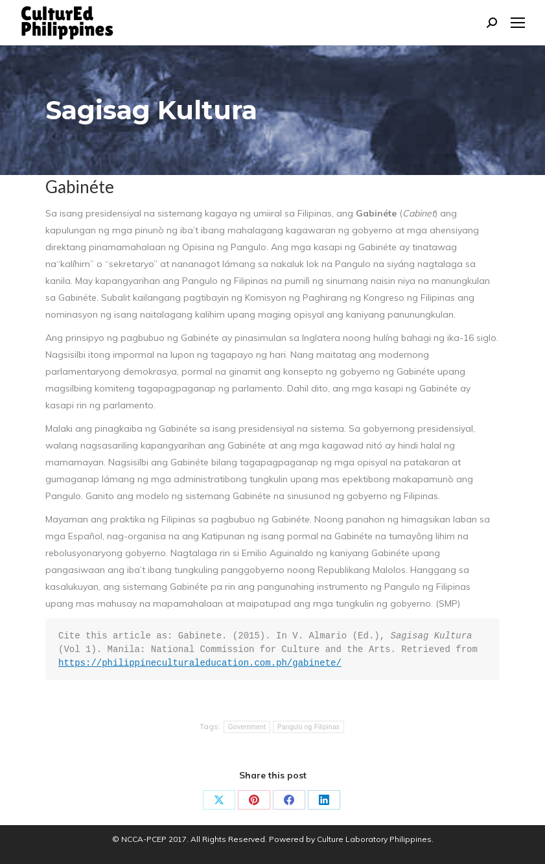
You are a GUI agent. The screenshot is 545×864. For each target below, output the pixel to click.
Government (247, 726)
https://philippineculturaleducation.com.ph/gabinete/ (200, 663)
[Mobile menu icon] (518, 22)
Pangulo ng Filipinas (308, 726)
